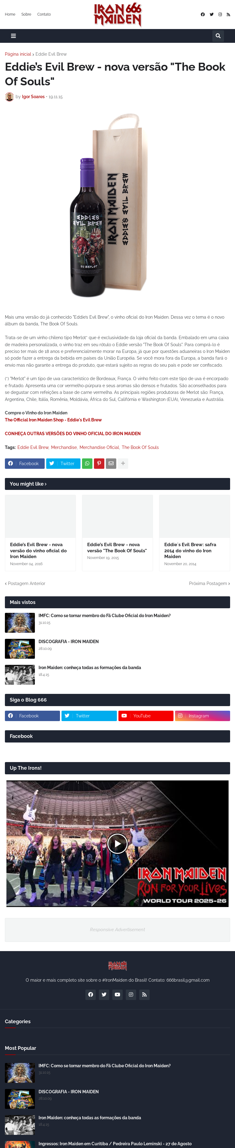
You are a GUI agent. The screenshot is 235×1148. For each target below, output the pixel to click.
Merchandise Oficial (99, 447)
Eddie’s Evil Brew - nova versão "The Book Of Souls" (117, 548)
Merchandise (64, 447)
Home (10, 14)
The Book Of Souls (140, 447)
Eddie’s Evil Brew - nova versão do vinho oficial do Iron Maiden (38, 550)
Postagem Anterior (26, 583)
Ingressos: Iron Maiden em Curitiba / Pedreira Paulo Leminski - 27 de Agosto (115, 1143)
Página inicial (18, 54)
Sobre (26, 14)
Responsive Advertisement (117, 929)
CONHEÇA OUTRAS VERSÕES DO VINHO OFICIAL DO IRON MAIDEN (73, 433)
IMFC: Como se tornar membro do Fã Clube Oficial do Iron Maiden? (105, 615)
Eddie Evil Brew (51, 54)
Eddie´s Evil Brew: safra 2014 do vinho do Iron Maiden (190, 550)
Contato (44, 14)
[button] (13, 36)
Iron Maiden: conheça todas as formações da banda (90, 667)
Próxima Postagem (208, 583)
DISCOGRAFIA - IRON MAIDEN (69, 641)
